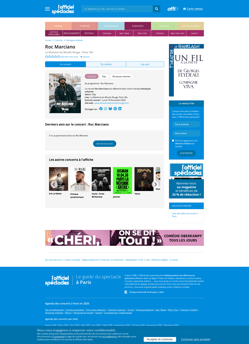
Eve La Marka (55, 193)
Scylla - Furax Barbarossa (98, 195)
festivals (89, 33)
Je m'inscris (186, 153)
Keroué (159, 189)
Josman (116, 196)
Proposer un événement (112, 259)
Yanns (137, 193)
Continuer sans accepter (195, 339)
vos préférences (109, 336)
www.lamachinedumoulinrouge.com (111, 103)
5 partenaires (58, 336)
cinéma (58, 25)
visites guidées (190, 25)
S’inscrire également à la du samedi (186, 143)
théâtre (85, 25)
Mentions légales (160, 259)
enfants (164, 25)
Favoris (84, 56)
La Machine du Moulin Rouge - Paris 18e (69, 52)
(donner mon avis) (69, 56)
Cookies (174, 259)
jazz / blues (124, 33)
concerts (138, 25)
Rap (94, 94)
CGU (148, 259)
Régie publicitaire (91, 259)
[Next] (155, 184)
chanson (160, 33)
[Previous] (54, 184)
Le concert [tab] (65, 64)
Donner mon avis (105, 143)
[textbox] (117, 8)
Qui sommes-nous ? (54, 259)
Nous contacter (73, 259)
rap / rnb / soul (177, 33)
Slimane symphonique (77, 195)
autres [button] (194, 33)
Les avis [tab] (145, 64)
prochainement (72, 33)
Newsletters (131, 259)
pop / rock (142, 33)
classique (107, 33)
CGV (141, 259)
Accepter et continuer (160, 339)
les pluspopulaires (54, 33)
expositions (111, 25)
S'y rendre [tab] (106, 64)
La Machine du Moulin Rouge (104, 97)
